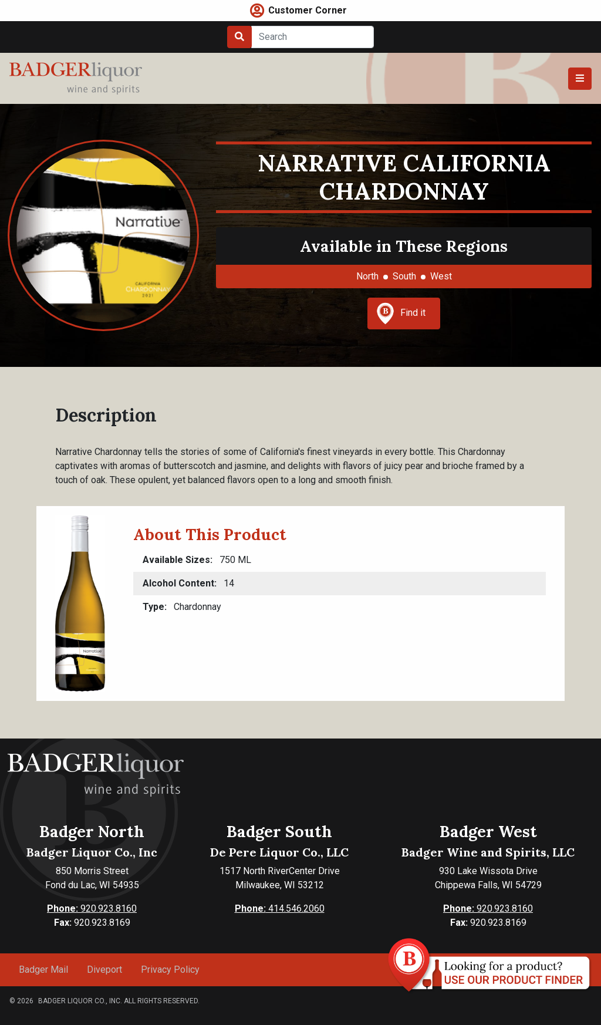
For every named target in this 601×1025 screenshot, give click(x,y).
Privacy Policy (170, 969)
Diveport (104, 969)
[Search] (312, 37)
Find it (401, 313)
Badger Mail (43, 969)
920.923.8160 (92, 908)
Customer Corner (307, 10)
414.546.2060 (280, 908)
